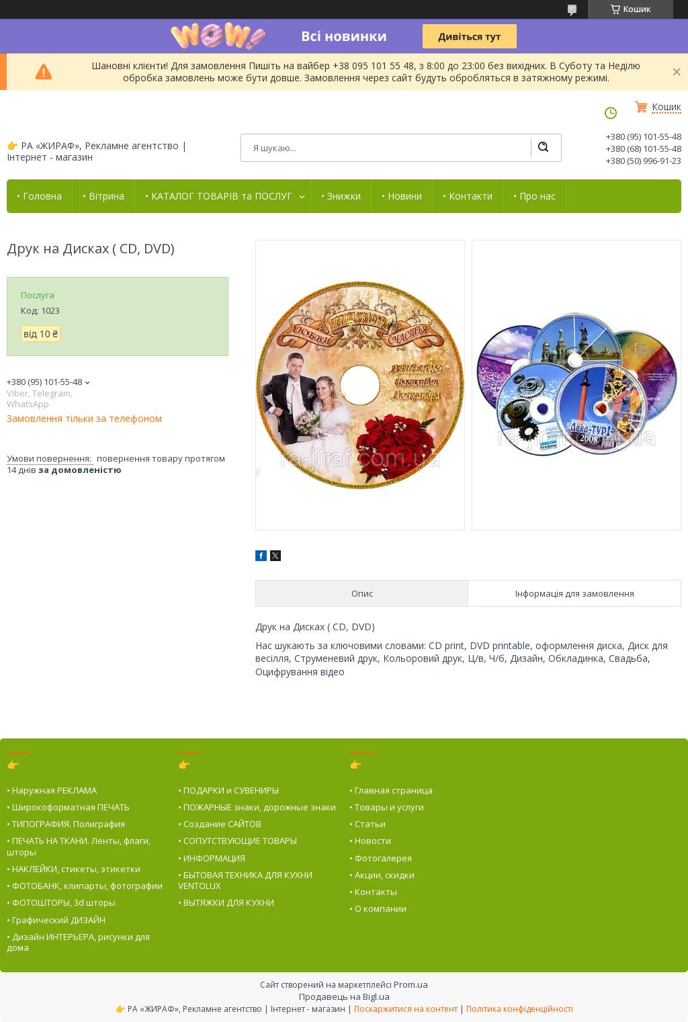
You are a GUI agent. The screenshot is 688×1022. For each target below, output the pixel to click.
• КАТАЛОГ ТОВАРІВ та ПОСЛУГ (218, 196)
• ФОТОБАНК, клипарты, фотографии (85, 886)
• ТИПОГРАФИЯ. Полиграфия (66, 824)
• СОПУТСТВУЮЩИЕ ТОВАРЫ (237, 841)
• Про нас (534, 196)
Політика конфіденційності (519, 1009)
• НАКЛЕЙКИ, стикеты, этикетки (73, 869)
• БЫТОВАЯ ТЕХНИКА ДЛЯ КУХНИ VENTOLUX (245, 880)
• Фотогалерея (380, 858)
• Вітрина (103, 196)
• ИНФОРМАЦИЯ (211, 858)
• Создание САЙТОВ (219, 824)
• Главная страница (391, 790)
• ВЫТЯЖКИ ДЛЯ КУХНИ (226, 902)
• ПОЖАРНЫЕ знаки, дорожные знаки (257, 807)
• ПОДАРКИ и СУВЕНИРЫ (228, 790)
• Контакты (373, 892)
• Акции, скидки (382, 875)
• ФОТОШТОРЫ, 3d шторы (61, 902)
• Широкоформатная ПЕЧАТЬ (68, 807)
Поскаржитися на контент (406, 1009)
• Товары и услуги (386, 807)
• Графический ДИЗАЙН (56, 920)
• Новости (370, 841)
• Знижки (341, 196)
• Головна (39, 196)
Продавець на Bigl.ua (344, 996)
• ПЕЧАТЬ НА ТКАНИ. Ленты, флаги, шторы (78, 846)
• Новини (402, 196)
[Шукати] (543, 147)
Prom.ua (411, 984)
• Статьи (367, 824)
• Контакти (467, 196)
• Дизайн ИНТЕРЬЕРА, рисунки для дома (78, 942)
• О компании (377, 908)
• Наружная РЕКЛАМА (52, 790)
